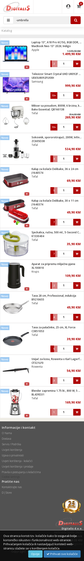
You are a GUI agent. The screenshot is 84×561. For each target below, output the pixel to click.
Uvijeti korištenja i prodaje (17, 466)
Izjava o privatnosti (13, 455)
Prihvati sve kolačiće (62, 554)
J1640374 (37, 204)
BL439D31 (38, 394)
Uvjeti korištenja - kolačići (17, 461)
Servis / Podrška (11, 444)
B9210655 (38, 299)
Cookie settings (11, 477)
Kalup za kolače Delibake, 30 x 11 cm (55, 201)
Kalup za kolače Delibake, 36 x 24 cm (55, 169)
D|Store (7, 493)
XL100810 (38, 268)
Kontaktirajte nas (12, 487)
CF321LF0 (37, 363)
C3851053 (38, 331)
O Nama (7, 433)
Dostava (6, 439)
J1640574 (37, 173)
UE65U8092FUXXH (43, 78)
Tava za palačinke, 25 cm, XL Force (53, 327)
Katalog (7, 31)
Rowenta (37, 366)
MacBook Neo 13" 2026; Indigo (51, 46)
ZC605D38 (38, 141)
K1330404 (38, 236)
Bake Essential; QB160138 (48, 109)
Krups (35, 271)
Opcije (35, 554)
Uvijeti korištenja (12, 450)
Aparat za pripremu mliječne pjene (53, 264)
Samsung (37, 81)
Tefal (35, 113)
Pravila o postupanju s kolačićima (21, 472)
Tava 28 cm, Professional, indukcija (54, 296)
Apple (35, 50)
